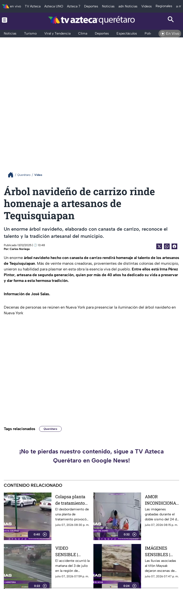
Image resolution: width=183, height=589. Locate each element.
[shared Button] (167, 246)
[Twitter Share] (159, 246)
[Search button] (171, 20)
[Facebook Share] (174, 246)
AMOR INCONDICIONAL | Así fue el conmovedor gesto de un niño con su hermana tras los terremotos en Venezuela (162, 500)
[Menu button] (12, 20)
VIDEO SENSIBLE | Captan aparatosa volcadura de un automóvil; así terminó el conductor (71, 551)
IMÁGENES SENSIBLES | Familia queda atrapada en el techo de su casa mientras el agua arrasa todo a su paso (161, 551)
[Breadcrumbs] (12, 175)
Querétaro (50, 429)
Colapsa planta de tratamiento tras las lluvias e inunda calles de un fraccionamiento (72, 500)
